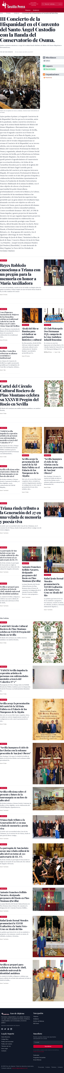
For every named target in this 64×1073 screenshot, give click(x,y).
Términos (53, 1067)
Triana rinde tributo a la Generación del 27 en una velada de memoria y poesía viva (14, 824)
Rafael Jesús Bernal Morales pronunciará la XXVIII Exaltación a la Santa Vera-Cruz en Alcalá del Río (53, 587)
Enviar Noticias (37, 1060)
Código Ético (4, 1039)
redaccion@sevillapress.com (20, 1068)
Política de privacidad (38, 1051)
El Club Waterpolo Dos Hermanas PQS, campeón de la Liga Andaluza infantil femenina (53, 334)
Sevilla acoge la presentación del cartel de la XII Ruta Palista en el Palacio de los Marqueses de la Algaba (31, 467)
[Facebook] (2, 1029)
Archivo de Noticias (38, 1021)
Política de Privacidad (7, 1041)
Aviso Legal (4, 1048)
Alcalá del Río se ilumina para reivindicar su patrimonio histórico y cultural (31, 334)
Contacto (3, 1051)
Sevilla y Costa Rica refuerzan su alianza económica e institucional (8, 354)
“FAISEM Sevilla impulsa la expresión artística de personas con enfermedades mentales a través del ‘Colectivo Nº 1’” (9, 437)
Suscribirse (48, 1046)
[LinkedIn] (11, 1029)
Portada (8, 13)
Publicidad (36, 1055)
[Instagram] (8, 1029)
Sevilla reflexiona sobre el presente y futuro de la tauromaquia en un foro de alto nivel (10, 473)
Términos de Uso (6, 1046)
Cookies (47, 1067)
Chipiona (27, 10)
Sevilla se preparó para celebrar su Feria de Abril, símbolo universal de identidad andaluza (10, 590)
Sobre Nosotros (5, 1037)
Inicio (1, 13)
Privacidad (41, 1067)
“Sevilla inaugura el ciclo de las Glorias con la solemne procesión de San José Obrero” (53, 465)
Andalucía (36, 10)
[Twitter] (5, 1029)
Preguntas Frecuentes (39, 1057)
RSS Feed (36, 1023)
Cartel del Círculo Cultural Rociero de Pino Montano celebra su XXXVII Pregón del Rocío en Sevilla (15, 630)
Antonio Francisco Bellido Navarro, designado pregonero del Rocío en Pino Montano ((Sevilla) (31, 573)
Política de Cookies (6, 1044)
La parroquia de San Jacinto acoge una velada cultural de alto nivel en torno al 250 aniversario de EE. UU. (9, 555)
